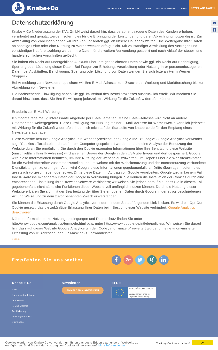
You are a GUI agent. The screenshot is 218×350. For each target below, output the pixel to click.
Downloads (18, 324)
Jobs (184, 8)
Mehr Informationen (111, 345)
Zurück (16, 238)
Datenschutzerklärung (23, 297)
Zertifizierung (19, 313)
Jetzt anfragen (203, 8)
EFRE (116, 285)
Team (148, 8)
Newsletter (71, 285)
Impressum (18, 303)
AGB (14, 292)
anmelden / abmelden (83, 292)
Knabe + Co (22, 285)
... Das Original (112, 8)
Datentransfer (166, 8)
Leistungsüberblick (22, 319)
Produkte (133, 8)
